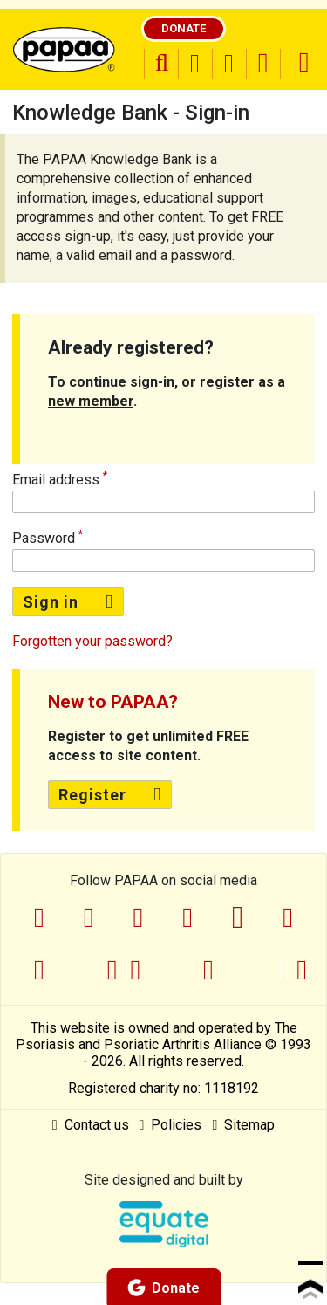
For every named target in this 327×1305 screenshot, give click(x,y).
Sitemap (243, 1124)
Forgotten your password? (92, 641)
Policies (171, 1124)
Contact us (90, 1124)
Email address (55, 479)
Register (109, 795)
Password (43, 538)
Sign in (68, 602)
